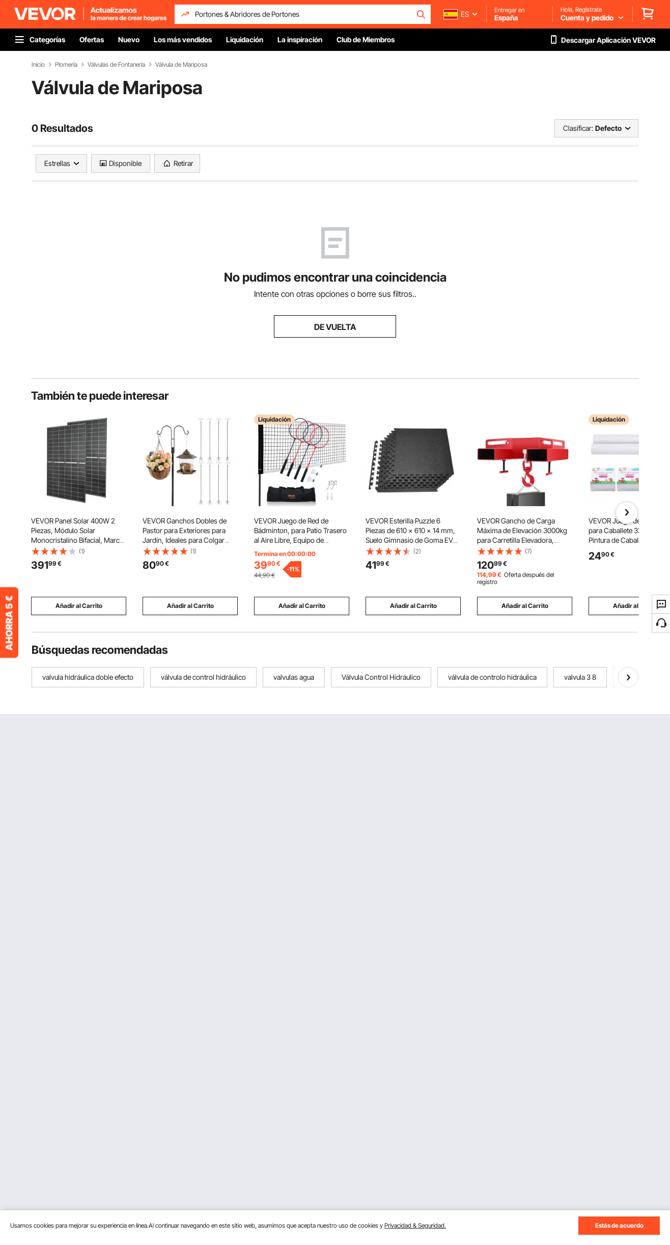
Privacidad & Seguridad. (415, 1225)
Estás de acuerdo (619, 1225)
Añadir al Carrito (78, 606)
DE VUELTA (335, 327)
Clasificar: (578, 128)
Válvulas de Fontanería (116, 64)
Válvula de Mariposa (181, 64)
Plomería (66, 64)
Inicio (38, 64)
